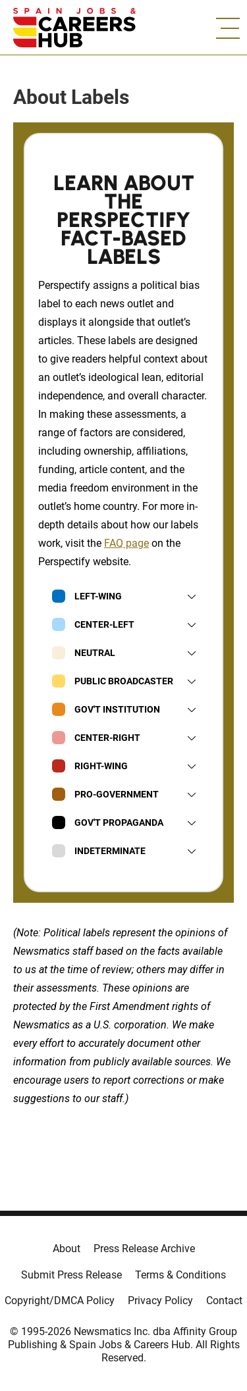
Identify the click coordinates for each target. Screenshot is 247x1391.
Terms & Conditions (180, 1275)
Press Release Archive (144, 1248)
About (66, 1248)
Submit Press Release (71, 1275)
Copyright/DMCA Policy (60, 1300)
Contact (224, 1300)
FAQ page (126, 543)
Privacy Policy (160, 1300)
